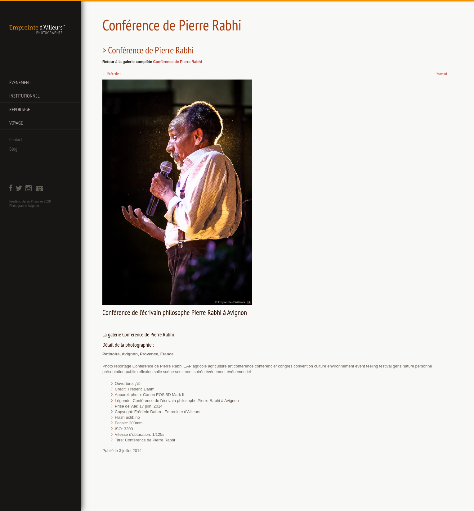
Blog (13, 149)
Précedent (112, 73)
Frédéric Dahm (19, 201)
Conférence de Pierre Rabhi (177, 62)
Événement (20, 82)
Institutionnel (24, 96)
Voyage (16, 123)
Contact (15, 139)
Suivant (444, 73)
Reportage (19, 109)
